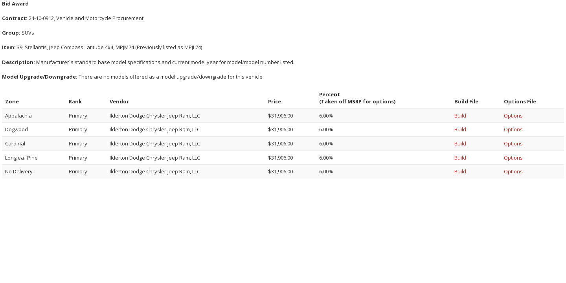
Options (513, 115)
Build (460, 115)
